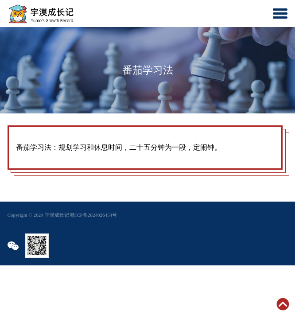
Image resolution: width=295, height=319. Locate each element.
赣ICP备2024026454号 (93, 215)
